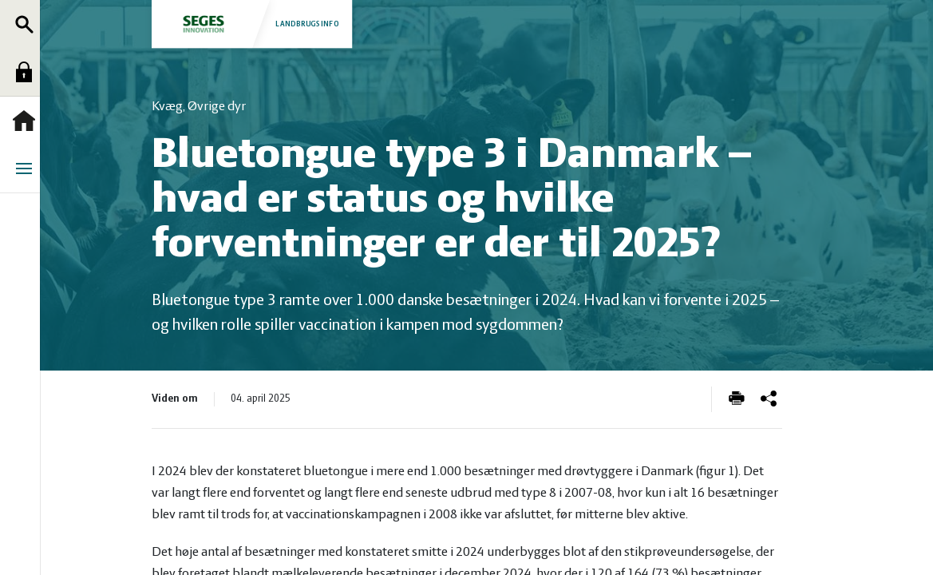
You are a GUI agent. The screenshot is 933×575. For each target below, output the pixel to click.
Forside (28, 121)
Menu (28, 168)
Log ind (28, 72)
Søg (28, 24)
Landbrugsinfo (253, 23)
